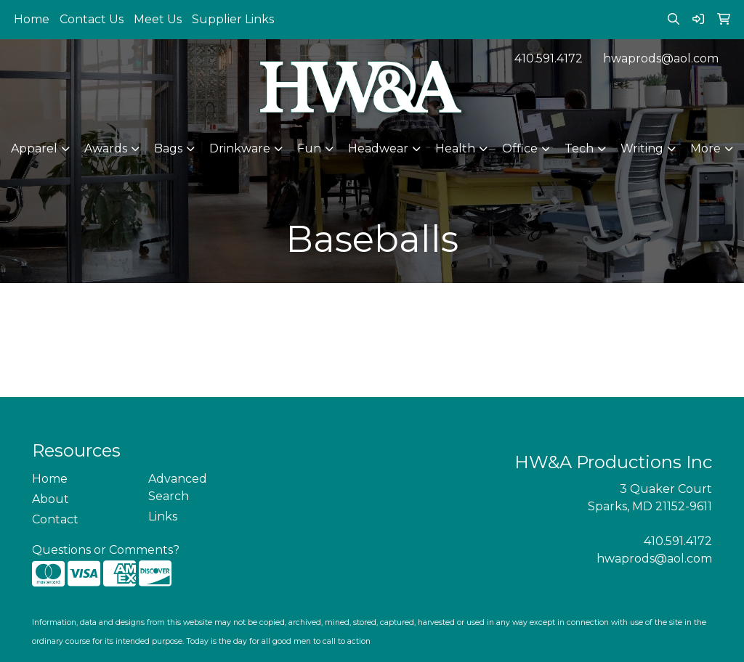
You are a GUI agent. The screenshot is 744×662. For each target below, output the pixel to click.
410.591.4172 (548, 58)
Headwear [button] (378, 148)
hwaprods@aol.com (661, 58)
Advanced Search (177, 487)
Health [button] (455, 148)
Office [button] (520, 148)
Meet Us (158, 19)
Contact (55, 519)
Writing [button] (641, 148)
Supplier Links (233, 19)
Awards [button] (105, 148)
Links (162, 516)
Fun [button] (309, 148)
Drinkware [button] (239, 148)
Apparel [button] (34, 148)
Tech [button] (579, 148)
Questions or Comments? (105, 550)
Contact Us (92, 19)
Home (31, 19)
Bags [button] (168, 148)
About (50, 499)
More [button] (705, 148)
